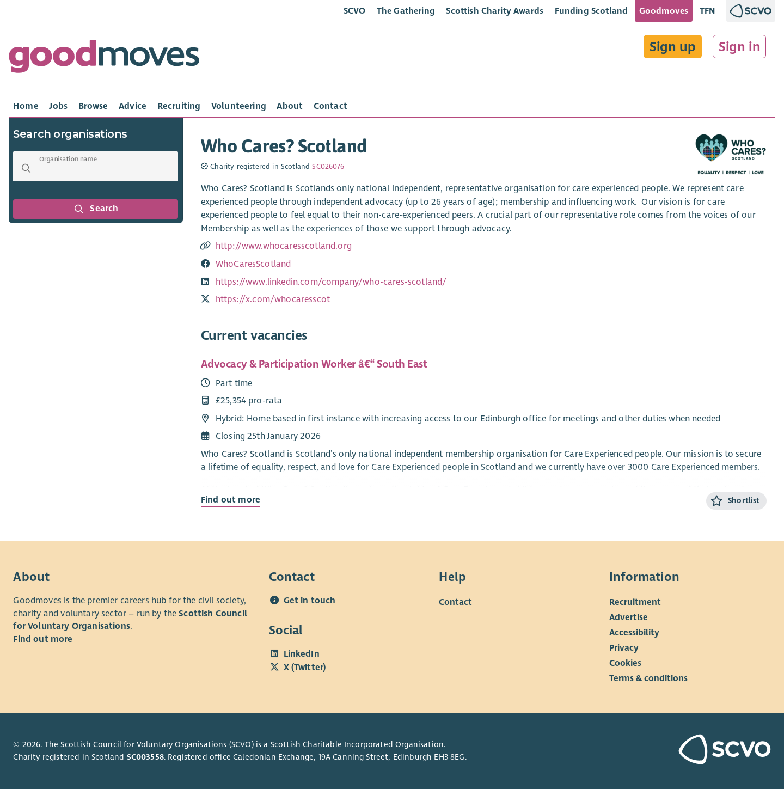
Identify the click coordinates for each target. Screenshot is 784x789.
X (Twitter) (305, 667)
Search (96, 209)
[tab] (26, 106)
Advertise (628, 617)
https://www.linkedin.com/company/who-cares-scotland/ (331, 282)
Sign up (673, 47)
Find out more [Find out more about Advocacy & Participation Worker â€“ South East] (230, 499)
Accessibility (634, 632)
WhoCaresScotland (253, 264)
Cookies (625, 663)
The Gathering (406, 10)
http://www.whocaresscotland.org (284, 246)
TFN (707, 10)
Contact (455, 602)
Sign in (740, 47)
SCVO (355, 10)
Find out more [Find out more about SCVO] (42, 639)
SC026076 (328, 166)
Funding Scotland (591, 10)
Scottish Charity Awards (494, 10)
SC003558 (145, 757)
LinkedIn (302, 654)
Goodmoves (663, 10)
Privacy (624, 648)
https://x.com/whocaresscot (273, 299)
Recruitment (635, 602)
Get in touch (310, 600)
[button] (26, 168)
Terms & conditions (648, 678)
